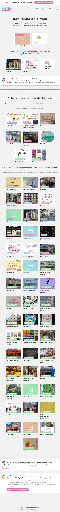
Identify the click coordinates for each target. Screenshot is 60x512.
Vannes (26, 108)
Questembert (53, 172)
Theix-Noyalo (20, 108)
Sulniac (16, 172)
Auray (19, 172)
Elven (37, 172)
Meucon (5, 172)
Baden (31, 108)
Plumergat (42, 172)
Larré (47, 172)
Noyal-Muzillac (31, 172)
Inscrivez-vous (11, 81)
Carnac (24, 172)
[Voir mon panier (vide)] (50, 9)
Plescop (41, 108)
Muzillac (10, 172)
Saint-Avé (36, 108)
